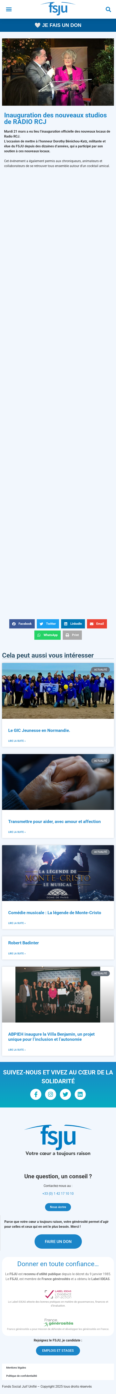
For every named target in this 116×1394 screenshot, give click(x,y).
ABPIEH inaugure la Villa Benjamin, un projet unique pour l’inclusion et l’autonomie (51, 1037)
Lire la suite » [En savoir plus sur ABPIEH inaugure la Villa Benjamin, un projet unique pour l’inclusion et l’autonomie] (17, 1049)
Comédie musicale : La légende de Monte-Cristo (54, 912)
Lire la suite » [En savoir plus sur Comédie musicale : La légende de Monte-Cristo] (17, 923)
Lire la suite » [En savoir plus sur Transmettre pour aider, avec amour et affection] (17, 832)
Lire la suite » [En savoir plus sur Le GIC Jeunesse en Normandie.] (17, 740)
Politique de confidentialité (21, 1375)
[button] (8, 9)
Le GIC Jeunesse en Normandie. (39, 730)
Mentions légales (16, 1367)
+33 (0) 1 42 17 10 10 (58, 1194)
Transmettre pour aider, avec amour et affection (54, 821)
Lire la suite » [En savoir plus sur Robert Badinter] (17, 953)
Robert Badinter (23, 943)
